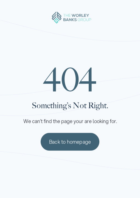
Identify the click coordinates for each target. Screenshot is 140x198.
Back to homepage (70, 142)
